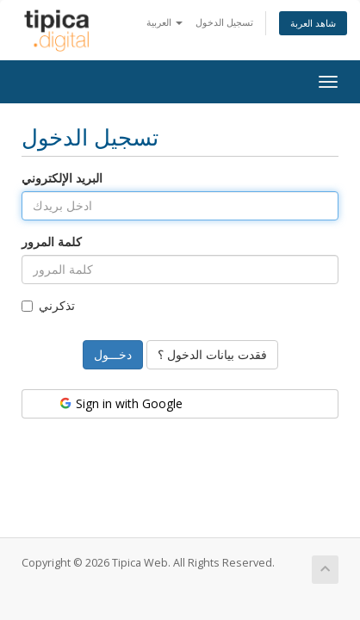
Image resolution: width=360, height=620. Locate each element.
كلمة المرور (52, 241)
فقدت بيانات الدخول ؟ (212, 354)
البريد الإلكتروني (62, 178)
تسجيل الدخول (224, 22)
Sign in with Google (120, 403)
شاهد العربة (313, 22)
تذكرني (48, 305)
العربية (164, 22)
